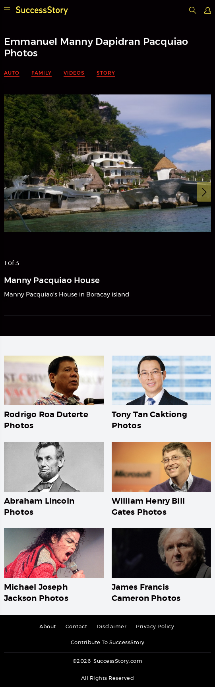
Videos (74, 73)
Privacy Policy (155, 626)
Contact (76, 626)
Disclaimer (111, 626)
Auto (11, 73)
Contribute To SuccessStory (108, 642)
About (47, 626)
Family (41, 73)
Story (106, 73)
